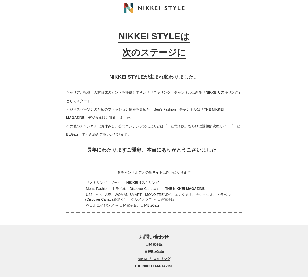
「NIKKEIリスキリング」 (222, 92)
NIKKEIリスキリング (142, 183)
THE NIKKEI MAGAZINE (185, 189)
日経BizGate (154, 252)
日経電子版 (154, 244)
